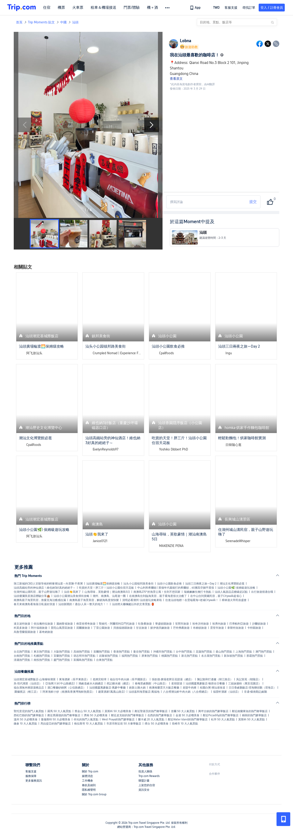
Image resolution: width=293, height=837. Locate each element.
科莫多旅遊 (20, 627)
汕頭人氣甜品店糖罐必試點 (231, 591)
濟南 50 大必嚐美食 (96, 715)
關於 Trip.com (90, 771)
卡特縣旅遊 (254, 627)
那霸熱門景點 (255, 655)
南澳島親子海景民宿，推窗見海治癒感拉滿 (40, 600)
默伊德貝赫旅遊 (160, 627)
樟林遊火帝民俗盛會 (234, 600)
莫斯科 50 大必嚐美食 (118, 711)
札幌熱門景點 (42, 655)
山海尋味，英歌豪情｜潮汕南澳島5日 (107, 591)
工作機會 (87, 780)
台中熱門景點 (184, 651)
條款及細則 (89, 785)
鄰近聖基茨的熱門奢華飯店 (151, 711)
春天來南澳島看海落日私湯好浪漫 (34, 604)
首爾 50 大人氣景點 (183, 711)
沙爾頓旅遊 (259, 623)
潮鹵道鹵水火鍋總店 (91, 683)
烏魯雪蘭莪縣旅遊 (25, 632)
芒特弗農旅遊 (181, 627)
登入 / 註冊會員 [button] (271, 7)
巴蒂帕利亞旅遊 (239, 623)
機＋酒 (152, 7)
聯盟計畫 (143, 780)
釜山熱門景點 (224, 651)
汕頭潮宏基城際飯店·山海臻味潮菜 (35, 679)
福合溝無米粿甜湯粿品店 (29, 687)
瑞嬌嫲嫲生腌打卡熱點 (197, 591)
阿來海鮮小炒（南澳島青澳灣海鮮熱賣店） (69, 691)
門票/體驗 (132, 7)
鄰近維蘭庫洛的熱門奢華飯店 (250, 711)
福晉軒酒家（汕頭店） (227, 691)
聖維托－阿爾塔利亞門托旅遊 (117, 623)
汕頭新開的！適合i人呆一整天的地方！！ (83, 604)
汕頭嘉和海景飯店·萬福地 (144, 691)
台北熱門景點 (22, 651)
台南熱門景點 (22, 655)
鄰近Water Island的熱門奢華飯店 (188, 719)
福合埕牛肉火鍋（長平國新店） (129, 679)
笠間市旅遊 (182, 623)
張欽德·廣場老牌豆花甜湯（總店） (173, 679)
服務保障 (30, 776)
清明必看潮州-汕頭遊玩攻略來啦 (142, 600)
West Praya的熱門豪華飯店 (118, 719)
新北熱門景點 (189, 655)
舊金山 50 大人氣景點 (88, 711)
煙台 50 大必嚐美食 (156, 723)
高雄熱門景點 (81, 651)
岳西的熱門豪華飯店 (159, 715)
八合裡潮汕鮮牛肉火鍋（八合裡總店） (186, 691)
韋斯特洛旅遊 (235, 627)
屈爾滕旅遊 (83, 627)
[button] (213, 7)
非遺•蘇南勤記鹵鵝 (255, 691)
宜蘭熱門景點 (62, 655)
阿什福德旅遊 (39, 627)
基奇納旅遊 (46, 632)
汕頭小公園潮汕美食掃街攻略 (71, 596)
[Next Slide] (151, 125)
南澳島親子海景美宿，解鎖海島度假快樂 (94, 600)
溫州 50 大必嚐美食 (26, 719)
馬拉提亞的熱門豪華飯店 (56, 723)
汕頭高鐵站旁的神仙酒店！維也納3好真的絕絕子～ (45, 587)
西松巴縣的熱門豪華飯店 (29, 715)
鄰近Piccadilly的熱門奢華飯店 (221, 715)
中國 (63, 22)
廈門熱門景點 (62, 659)
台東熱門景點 (104, 659)
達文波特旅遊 (22, 623)
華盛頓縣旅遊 (163, 623)
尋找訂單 (248, 7)
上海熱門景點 (244, 651)
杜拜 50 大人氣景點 (223, 719)
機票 (61, 7)
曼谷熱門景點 (141, 651)
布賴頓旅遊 (200, 627)
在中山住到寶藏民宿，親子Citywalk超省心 (216, 596)
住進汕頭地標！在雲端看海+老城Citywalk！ (191, 600)
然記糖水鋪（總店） (119, 683)
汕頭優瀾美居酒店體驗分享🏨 (32, 596)
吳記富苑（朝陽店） (248, 679)
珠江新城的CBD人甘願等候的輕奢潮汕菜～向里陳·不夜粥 (48, 583)
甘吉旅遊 (141, 627)
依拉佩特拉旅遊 (43, 623)
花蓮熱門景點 (204, 651)
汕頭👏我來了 (72, 591)
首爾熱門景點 (101, 651)
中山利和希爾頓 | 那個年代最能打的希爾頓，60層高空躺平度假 (175, 587)
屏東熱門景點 (149, 655)
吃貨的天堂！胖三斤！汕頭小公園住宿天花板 (106, 587)
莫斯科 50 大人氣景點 (251, 719)
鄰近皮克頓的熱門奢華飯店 (127, 715)
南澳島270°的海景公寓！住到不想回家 (156, 591)
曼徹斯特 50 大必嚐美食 (55, 719)
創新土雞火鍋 (137, 687)
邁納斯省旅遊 (64, 623)
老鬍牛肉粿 (189, 687)
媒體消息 (87, 776)
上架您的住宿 (146, 785)
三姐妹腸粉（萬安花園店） (244, 683)
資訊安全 (143, 789)
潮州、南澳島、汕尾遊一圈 (109, 596)
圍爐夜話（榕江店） (26, 691)
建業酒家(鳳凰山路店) (111, 691)
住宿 (46, 7)
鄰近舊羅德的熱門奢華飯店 (63, 715)
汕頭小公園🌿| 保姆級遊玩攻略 (236, 587)
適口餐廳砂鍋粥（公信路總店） (66, 687)
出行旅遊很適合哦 (262, 591)
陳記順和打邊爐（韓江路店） (215, 679)
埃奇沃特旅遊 (200, 623)
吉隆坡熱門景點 (108, 655)
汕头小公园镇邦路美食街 (138, 583)
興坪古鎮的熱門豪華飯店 (213, 711)
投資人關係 (145, 771)
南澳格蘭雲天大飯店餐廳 (164, 687)
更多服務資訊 (33, 780)
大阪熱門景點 (62, 651)
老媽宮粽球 (99, 679)
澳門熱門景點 (263, 651)
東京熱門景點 (42, 651)
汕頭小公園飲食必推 (169, 583)
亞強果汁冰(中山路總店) (60, 683)
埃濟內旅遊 (219, 623)
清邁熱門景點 (22, 659)
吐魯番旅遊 (145, 623)
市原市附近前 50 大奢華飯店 (123, 723)
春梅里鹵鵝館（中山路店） (151, 683)
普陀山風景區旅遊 (62, 627)
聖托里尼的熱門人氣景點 (29, 711)
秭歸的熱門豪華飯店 (254, 715)
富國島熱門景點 (83, 659)
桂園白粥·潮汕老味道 (212, 687)
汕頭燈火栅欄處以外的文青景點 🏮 (133, 604)
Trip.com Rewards (149, 776)
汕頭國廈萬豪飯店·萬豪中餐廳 (107, 687)
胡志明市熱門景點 (84, 655)
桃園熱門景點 (169, 655)
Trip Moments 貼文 (41, 22)
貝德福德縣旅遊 (123, 627)
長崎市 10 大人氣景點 (185, 723)
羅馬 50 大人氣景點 (59, 711)
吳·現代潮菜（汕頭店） (28, 683)
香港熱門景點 (121, 651)
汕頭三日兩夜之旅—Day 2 (200, 583)
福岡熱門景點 (130, 655)
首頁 (19, 22)
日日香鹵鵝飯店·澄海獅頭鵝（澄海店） (252, 687)
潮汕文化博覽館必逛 (232, 583)
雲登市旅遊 (217, 627)
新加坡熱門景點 (233, 655)
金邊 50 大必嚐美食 (187, 715)
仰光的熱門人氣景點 (86, 719)
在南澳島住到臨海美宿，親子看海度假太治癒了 (158, 596)
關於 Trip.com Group (94, 794)
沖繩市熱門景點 (162, 651)
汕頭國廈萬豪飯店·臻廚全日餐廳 (205, 683)
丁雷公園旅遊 (101, 627)
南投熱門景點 (42, 659)
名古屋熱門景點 (210, 655)
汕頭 (75, 22)
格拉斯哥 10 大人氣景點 (88, 723)
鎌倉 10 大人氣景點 (25, 723)
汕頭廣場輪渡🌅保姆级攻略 (103, 583)
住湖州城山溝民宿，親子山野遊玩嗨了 (37, 591)
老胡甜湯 (176, 683)
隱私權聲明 (89, 789)
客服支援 (30, 771)
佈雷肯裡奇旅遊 (85, 623)
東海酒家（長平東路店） (74, 679)
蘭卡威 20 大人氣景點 (151, 719)
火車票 (77, 7)
